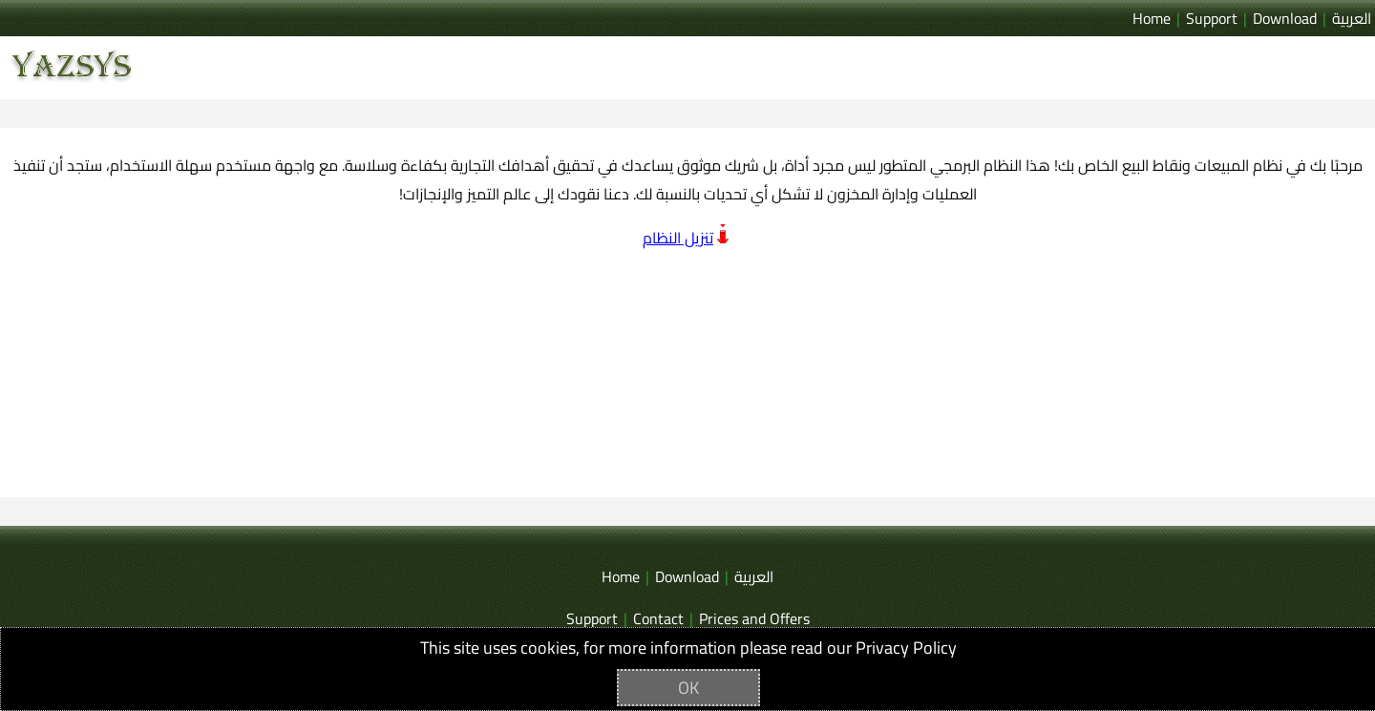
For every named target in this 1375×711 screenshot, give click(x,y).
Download (1285, 18)
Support (1212, 18)
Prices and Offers (754, 618)
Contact (658, 618)
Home (1151, 18)
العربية (1351, 18)
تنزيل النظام (678, 237)
